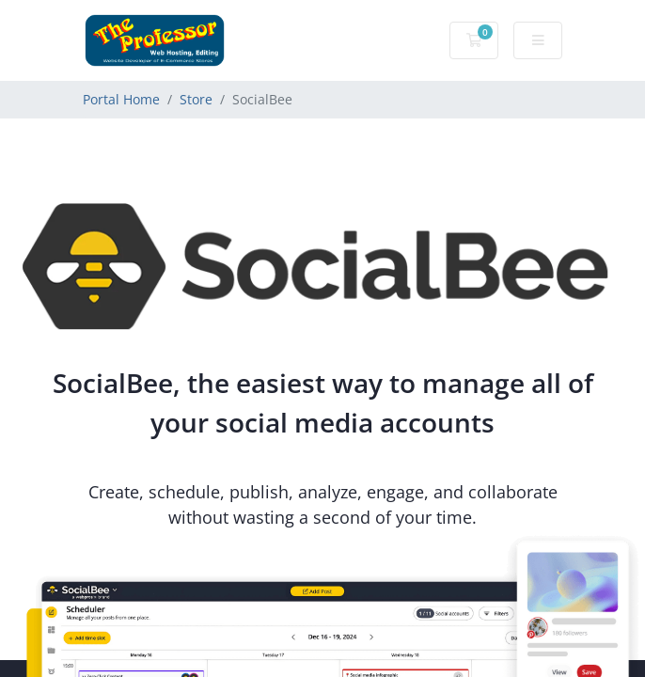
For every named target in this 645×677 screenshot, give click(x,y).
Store (196, 99)
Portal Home (121, 99)
